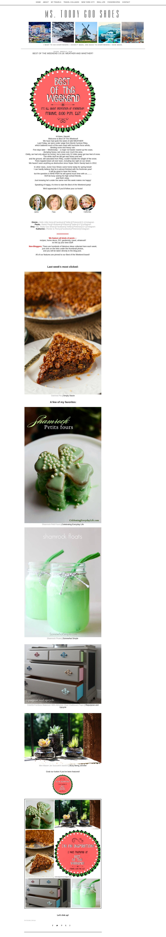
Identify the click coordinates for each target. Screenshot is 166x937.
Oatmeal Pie (56, 396)
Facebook (59, 222)
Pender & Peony (53, 229)
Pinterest (76, 222)
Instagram (90, 222)
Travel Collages (71, 2)
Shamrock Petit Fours (51, 524)
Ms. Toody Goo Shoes (83, 14)
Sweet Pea (46, 224)
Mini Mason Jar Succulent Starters (53, 766)
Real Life (101, 2)
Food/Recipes (114, 2)
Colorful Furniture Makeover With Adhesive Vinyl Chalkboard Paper (55, 705)
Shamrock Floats (54, 638)
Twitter (68, 222)
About (46, 2)
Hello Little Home (46, 222)
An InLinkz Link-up (30, 920)
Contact (126, 2)
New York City (88, 2)
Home (38, 2)
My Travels (56, 2)
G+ (83, 222)
